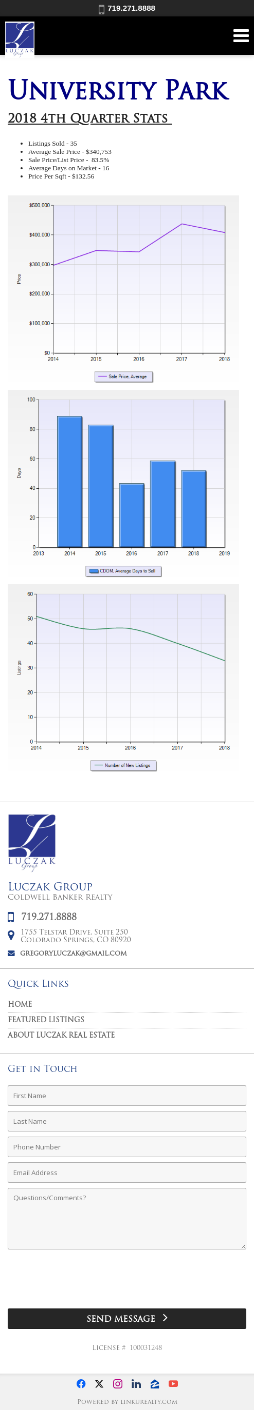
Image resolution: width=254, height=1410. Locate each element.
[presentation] (127, 1283)
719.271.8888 (127, 8)
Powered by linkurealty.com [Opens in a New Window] (127, 1402)
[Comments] (127, 1218)
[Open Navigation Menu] (241, 36)
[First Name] (127, 1095)
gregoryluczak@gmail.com (73, 953)
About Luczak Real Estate (61, 1035)
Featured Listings (46, 1020)
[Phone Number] (127, 1147)
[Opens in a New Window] (80, 1384)
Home (20, 1005)
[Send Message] (127, 1318)
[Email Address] (127, 1172)
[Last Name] (127, 1121)
